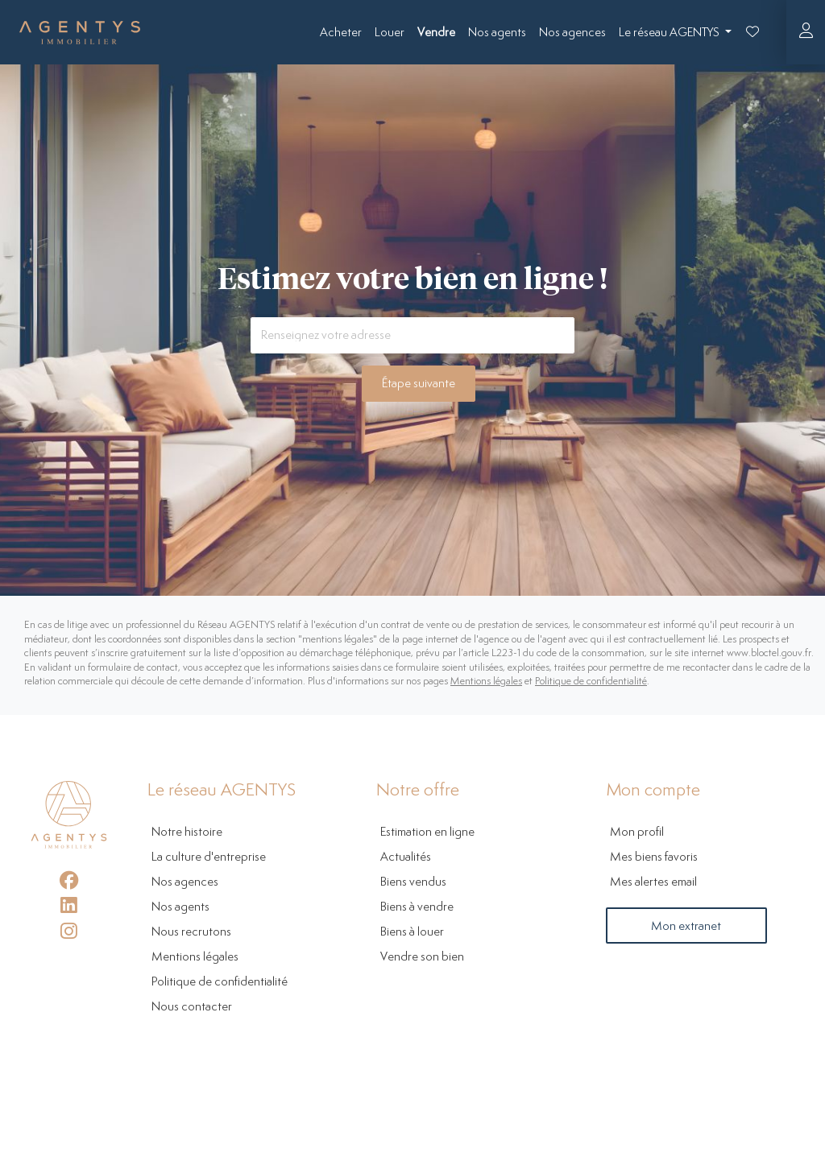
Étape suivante (418, 384)
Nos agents (497, 33)
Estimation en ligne (427, 832)
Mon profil (637, 832)
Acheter (341, 33)
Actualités (405, 857)
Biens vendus (413, 882)
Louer (389, 33)
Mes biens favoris (654, 857)
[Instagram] (69, 931)
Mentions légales (486, 681)
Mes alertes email (653, 882)
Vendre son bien (422, 957)
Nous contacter (191, 1007)
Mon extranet (686, 926)
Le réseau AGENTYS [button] (670, 33)
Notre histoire (186, 832)
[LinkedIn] (69, 905)
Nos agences (572, 33)
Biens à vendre (417, 907)
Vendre (436, 33)
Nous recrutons (191, 932)
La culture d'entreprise (208, 857)
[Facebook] (69, 880)
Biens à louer (412, 932)
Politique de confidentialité (591, 681)
